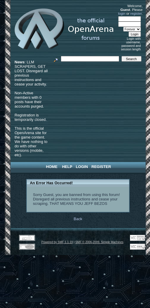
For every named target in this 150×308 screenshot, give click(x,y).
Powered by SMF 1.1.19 (57, 242)
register (135, 13)
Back (78, 219)
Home (51, 166)
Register (101, 166)
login (122, 13)
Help (67, 166)
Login (82, 166)
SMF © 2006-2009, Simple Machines (99, 242)
